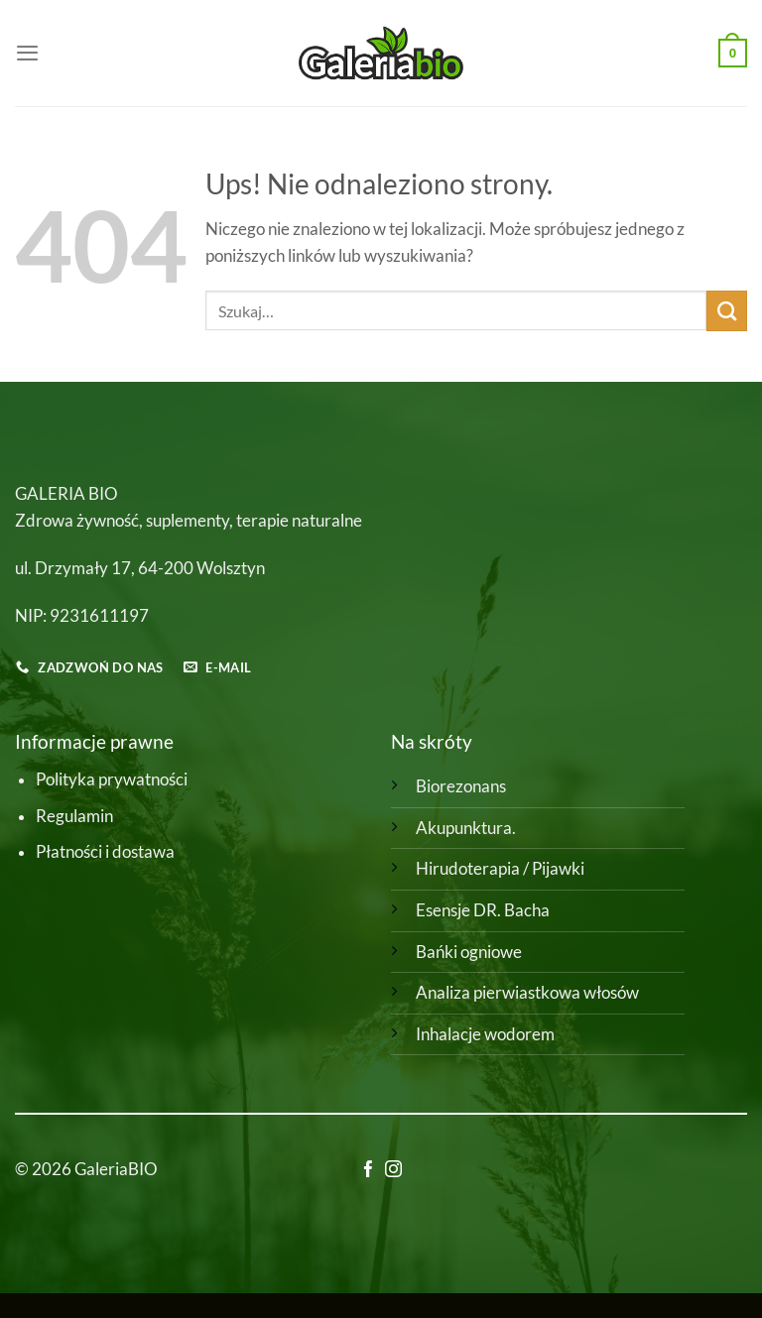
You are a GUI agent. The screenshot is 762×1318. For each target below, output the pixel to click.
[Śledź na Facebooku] (368, 1170)
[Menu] (27, 52)
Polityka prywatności (112, 779)
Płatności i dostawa (105, 852)
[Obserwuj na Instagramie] (393, 1170)
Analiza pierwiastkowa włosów (527, 993)
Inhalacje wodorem (485, 1034)
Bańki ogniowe (469, 952)
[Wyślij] (726, 311)
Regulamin (74, 816)
